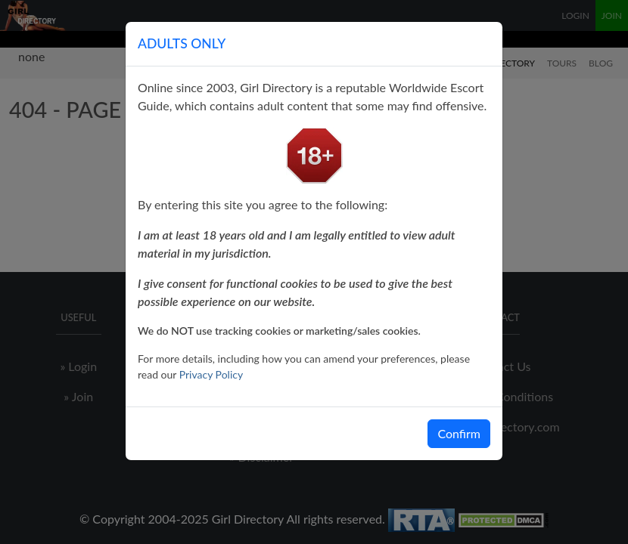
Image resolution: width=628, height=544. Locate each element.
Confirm (458, 433)
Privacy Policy (211, 374)
